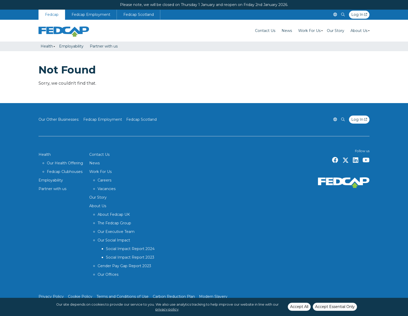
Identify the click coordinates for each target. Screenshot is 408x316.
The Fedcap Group (114, 223)
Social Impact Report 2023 (130, 257)
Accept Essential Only (335, 306)
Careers (104, 180)
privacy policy (166, 309)
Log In (359, 14)
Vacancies (107, 188)
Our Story (335, 30)
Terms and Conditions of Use (123, 296)
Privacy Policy (51, 296)
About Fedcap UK (114, 214)
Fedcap (52, 14)
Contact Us (265, 30)
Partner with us (104, 46)
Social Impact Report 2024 (130, 248)
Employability (71, 46)
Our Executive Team (116, 231)
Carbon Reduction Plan (174, 296)
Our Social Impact (114, 240)
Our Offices (108, 274)
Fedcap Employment (91, 14)
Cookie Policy (80, 296)
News (287, 30)
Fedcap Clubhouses (64, 171)
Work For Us (309, 30)
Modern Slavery (213, 296)
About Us (358, 30)
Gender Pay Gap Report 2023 (124, 266)
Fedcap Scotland (138, 14)
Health (47, 46)
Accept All (299, 306)
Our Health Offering (65, 163)
